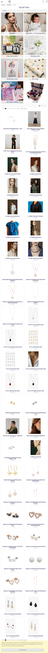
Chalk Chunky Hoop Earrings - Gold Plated (12, 435)
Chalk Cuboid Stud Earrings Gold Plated (35, 435)
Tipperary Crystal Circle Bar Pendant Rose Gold (12, 324)
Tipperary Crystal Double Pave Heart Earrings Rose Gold (35, 525)
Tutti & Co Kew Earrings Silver (12, 635)
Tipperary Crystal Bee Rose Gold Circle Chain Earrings (35, 480)
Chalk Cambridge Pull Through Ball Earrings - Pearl (35, 413)
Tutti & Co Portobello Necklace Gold (35, 390)
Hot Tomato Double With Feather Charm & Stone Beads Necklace (35, 152)
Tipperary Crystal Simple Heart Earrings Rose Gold (12, 591)
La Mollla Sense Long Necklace (12, 258)
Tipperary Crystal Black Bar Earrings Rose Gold (12, 525)
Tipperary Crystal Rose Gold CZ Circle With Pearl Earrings (12, 547)
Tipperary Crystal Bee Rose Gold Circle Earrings (12, 503)
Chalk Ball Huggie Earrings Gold (12, 412)
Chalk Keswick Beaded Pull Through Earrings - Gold (12, 458)
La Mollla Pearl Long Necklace (13, 237)
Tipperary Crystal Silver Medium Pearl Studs (12, 569)
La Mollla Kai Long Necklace (35, 195)
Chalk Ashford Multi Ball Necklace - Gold (12, 128)
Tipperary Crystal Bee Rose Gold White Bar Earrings (35, 503)
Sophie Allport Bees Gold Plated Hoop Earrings (12, 480)
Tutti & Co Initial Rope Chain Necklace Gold (35, 368)
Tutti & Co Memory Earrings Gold (35, 635)
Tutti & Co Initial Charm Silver (12, 368)
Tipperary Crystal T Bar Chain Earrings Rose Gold (35, 591)
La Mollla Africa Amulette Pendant (12, 174)
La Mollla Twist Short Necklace (35, 258)
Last (25, 108)
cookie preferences (20, 645)
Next (22, 108)
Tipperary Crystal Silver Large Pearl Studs (35, 546)
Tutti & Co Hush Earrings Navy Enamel (35, 614)
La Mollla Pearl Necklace (35, 237)
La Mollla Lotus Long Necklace (12, 216)
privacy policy (32, 644)
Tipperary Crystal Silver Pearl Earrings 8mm (35, 568)
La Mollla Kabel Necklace (12, 195)
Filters (4, 10)
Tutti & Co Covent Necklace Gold (35, 324)
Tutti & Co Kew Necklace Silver (12, 390)
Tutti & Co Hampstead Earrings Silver (12, 614)
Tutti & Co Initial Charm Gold (35, 347)
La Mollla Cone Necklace (35, 174)
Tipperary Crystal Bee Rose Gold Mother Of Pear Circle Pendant (12, 302)
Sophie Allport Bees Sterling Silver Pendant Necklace (12, 280)
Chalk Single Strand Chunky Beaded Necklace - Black (35, 129)
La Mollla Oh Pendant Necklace (35, 216)
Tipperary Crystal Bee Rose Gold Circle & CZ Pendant (35, 280)
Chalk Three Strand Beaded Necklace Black (12, 151)
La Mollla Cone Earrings (35, 456)
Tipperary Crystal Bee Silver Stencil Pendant (35, 302)
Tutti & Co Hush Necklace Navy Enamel (12, 347)
